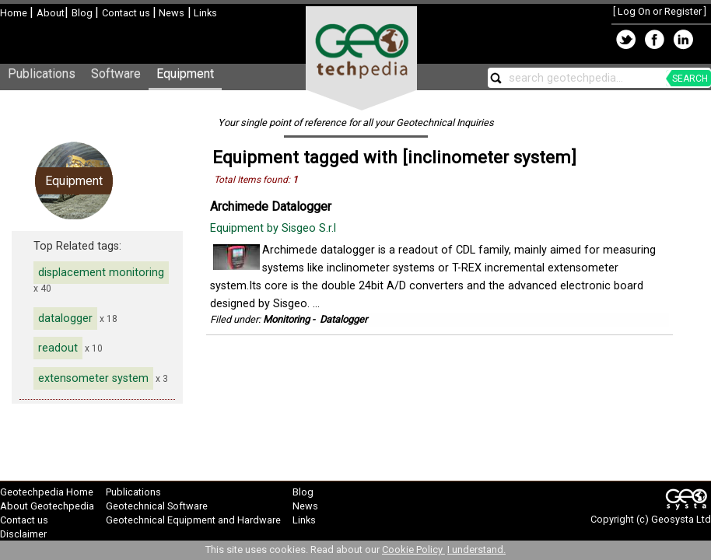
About (51, 13)
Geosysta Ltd (681, 519)
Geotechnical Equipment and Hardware (193, 520)
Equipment (185, 73)
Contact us (127, 13)
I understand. (476, 549)
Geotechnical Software (157, 506)
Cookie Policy (413, 549)
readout (58, 348)
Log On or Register (660, 11)
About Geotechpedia (47, 506)
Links (204, 13)
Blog (83, 13)
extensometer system (93, 378)
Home (15, 13)
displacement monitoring (101, 272)
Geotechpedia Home (46, 492)
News (170, 13)
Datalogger (343, 319)
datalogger (65, 318)
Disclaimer (23, 534)
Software (116, 73)
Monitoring (286, 319)
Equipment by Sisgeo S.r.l (274, 228)
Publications (41, 73)
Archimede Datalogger (270, 206)
